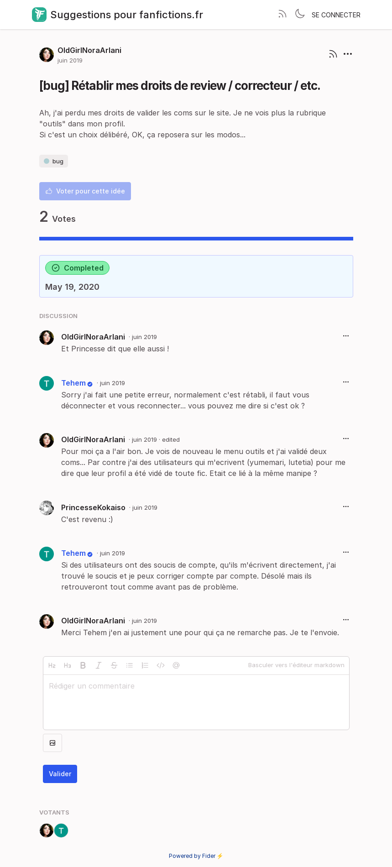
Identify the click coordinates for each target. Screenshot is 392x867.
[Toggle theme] (300, 14)
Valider (60, 774)
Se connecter (336, 15)
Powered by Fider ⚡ (196, 855)
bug (53, 161)
